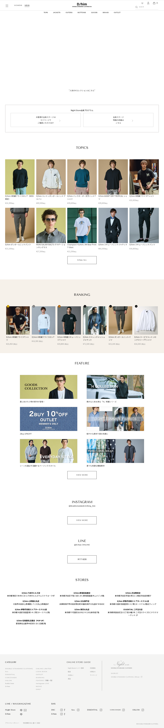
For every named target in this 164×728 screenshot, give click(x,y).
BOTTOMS (82, 12)
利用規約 (93, 668)
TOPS (46, 12)
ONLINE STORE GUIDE (79, 662)
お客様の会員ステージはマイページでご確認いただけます (46, 120)
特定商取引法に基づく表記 (31, 723)
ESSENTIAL (10, 674)
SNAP (38, 689)
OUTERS (69, 12)
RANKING (40, 677)
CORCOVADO (11, 677)
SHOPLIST (114, 673)
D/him (7, 686)
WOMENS (18, 5)
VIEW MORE (82, 475)
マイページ (93, 675)
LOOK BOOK (41, 671)
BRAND (106, 12)
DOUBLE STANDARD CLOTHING (19, 669)
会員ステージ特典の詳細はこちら (118, 120)
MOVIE (39, 686)
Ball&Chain (9, 683)
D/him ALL (82, 260)
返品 (69, 679)
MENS (27, 5)
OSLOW (8, 680)
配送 (69, 672)
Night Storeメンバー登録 (76, 668)
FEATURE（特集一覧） (45, 680)
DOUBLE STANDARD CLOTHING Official (125, 677)
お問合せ (93, 672)
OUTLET (117, 12)
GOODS (94, 12)
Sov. (7, 671)
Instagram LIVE (42, 683)
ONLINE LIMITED (43, 669)
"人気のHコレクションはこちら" (82, 90)
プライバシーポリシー (12, 723)
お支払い (71, 675)
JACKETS (56, 12)
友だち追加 (82, 559)
